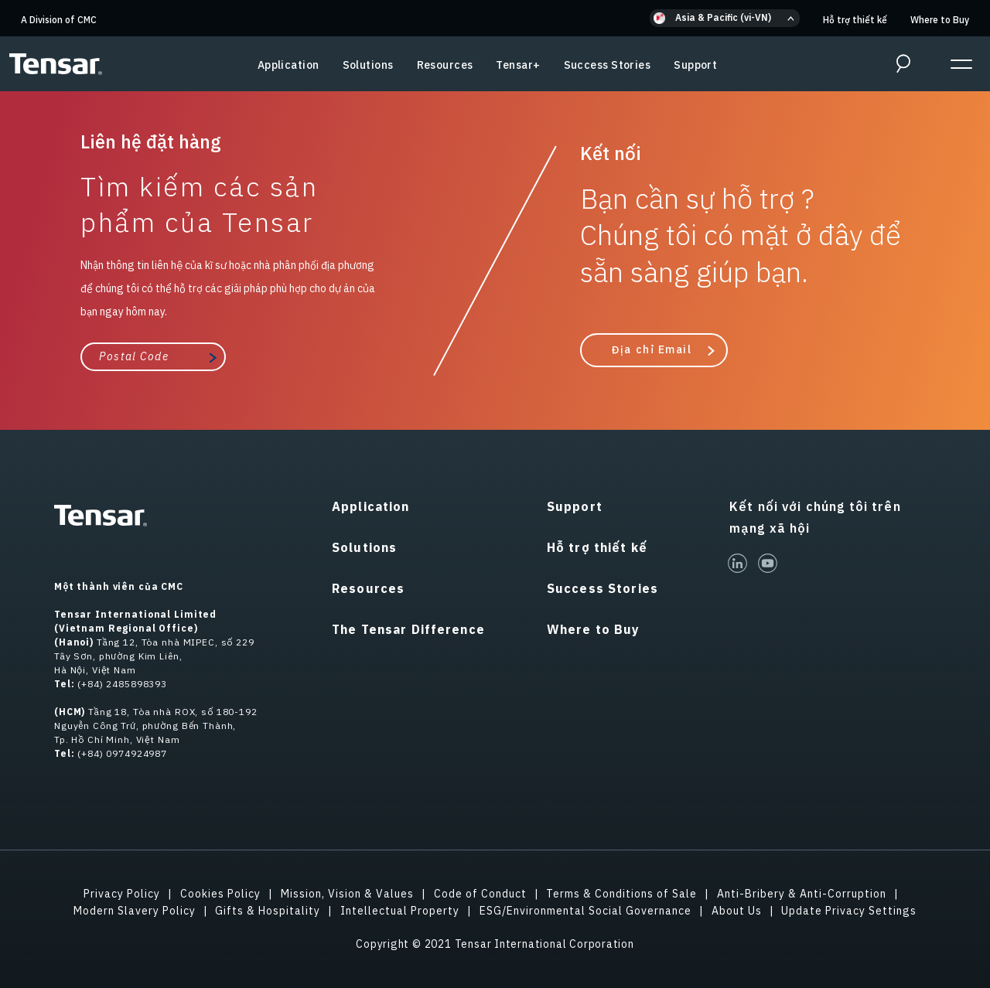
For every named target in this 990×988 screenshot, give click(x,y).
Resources (445, 65)
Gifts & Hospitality (267, 911)
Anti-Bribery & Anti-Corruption (801, 894)
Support (695, 65)
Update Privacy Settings (849, 911)
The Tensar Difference (408, 629)
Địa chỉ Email (651, 349)
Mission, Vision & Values (347, 894)
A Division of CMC (59, 20)
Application (288, 65)
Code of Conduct (480, 894)
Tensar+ (518, 65)
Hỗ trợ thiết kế (855, 20)
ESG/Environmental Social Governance (585, 911)
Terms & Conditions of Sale (621, 894)
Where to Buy (939, 20)
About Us (737, 911)
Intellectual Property (399, 911)
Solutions (368, 65)
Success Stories (607, 65)
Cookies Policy (220, 894)
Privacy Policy (122, 894)
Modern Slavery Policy (134, 911)
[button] (725, 18)
